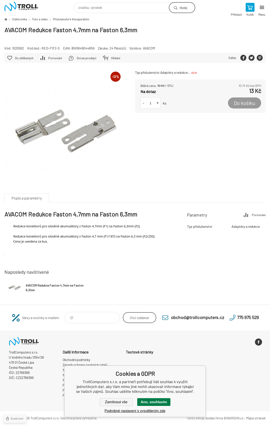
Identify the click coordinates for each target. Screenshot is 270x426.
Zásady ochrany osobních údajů (85, 365)
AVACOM (149, 48)
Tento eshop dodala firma (205, 418)
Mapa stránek (256, 418)
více (194, 72)
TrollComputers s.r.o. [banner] (24, 6)
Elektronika (19, 19)
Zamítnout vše (116, 402)
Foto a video (40, 19)
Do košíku (244, 103)
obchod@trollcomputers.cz (197, 317)
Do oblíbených (24, 58)
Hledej (183, 8)
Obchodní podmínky (76, 360)
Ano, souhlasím (154, 402)
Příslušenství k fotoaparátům (71, 19)
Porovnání (55, 58)
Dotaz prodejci (86, 58)
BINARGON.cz (233, 418)
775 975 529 (248, 317)
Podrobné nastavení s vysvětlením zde (135, 411)
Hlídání (115, 58)
